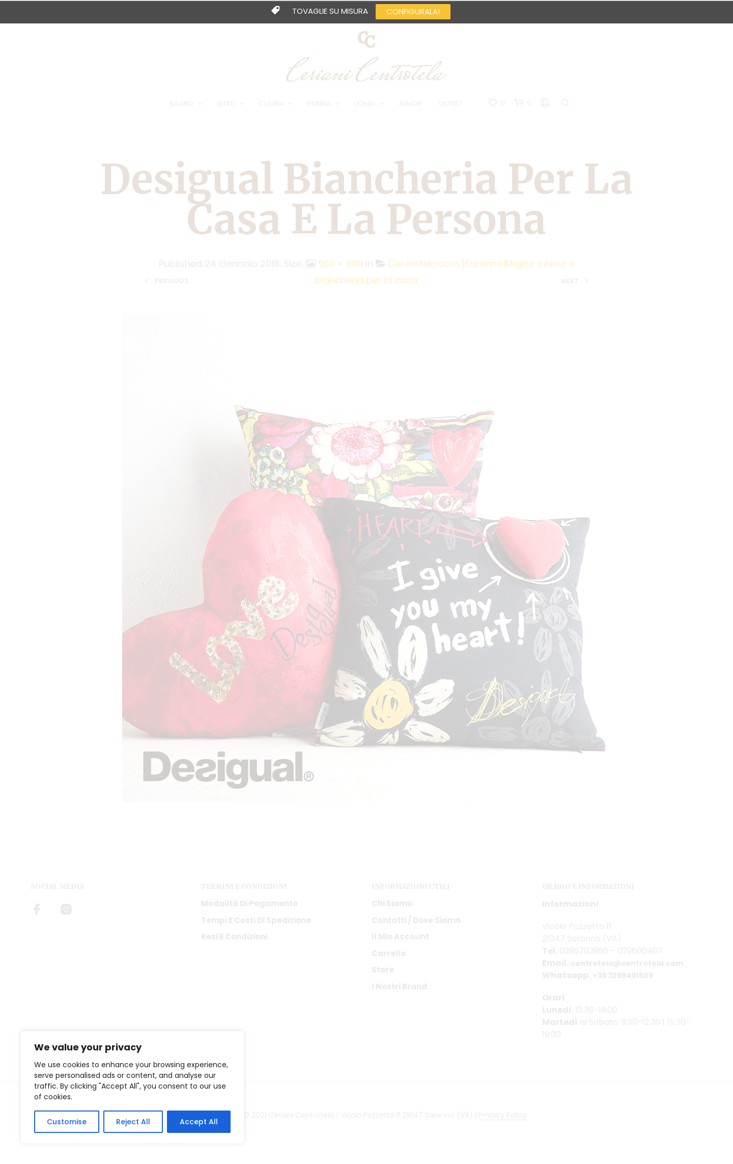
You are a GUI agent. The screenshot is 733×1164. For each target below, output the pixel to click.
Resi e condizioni (234, 941)
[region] (132, 1087)
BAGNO (184, 106)
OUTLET (452, 106)
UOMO (366, 106)
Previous (171, 286)
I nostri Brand (399, 991)
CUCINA (273, 106)
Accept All (199, 1122)
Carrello (389, 958)
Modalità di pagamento (249, 908)
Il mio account (400, 941)
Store (383, 974)
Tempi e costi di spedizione (256, 925)
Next (570, 286)
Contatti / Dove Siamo (416, 925)
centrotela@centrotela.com (632, 968)
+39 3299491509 (627, 980)
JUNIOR (412, 106)
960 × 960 (340, 268)
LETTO (228, 106)
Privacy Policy (503, 1121)
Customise (67, 1122)
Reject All (133, 1122)
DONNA (321, 106)
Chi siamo (392, 908)
